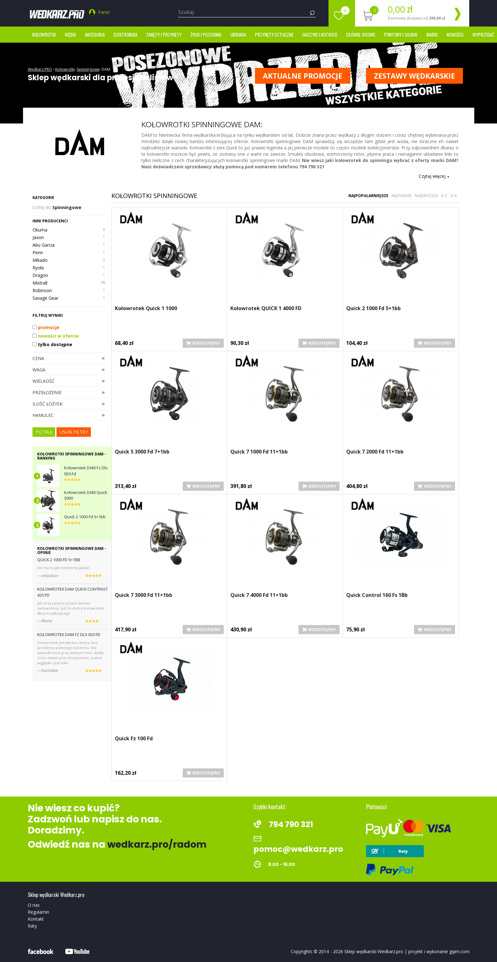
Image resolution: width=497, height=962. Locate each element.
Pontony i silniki (400, 34)
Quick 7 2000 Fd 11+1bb (375, 452)
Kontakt (36, 919)
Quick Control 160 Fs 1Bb (377, 595)
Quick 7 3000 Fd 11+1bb (143, 595)
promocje (46, 327)
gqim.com (459, 951)
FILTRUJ (44, 432)
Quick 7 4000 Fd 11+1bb (259, 595)
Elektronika (125, 34)
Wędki (70, 34)
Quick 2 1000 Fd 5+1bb (373, 309)
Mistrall (69, 283)
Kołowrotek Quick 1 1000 (146, 309)
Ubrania (238, 34)
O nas (34, 905)
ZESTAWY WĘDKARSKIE (414, 76)
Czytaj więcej (434, 176)
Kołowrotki (44, 34)
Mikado (69, 260)
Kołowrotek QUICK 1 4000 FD (265, 309)
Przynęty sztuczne (274, 34)
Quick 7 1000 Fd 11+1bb (259, 452)
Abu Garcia (69, 245)
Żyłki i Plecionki (206, 34)
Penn (69, 253)
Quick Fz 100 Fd (134, 739)
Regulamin (38, 912)
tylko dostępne (52, 344)
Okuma (69, 230)
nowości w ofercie (56, 336)
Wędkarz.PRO (40, 69)
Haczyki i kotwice (319, 34)
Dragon (69, 275)
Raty (32, 926)
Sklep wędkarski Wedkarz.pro (373, 951)
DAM (106, 69)
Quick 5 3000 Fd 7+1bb (142, 452)
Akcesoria (95, 34)
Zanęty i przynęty (163, 34)
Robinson (69, 290)
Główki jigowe (360, 34)
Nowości (455, 34)
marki (432, 34)
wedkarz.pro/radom (157, 844)
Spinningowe (88, 69)
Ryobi (69, 268)
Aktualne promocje (302, 76)
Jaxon (69, 237)
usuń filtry (74, 432)
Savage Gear (69, 298)
